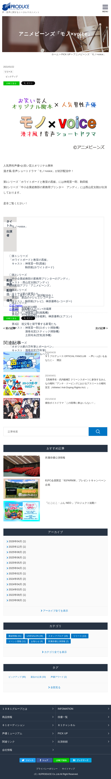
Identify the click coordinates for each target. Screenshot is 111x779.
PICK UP (66, 54)
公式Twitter (15, 305)
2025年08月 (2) (17, 552)
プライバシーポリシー (47, 769)
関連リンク (8, 741)
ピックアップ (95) (17, 677)
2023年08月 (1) (17, 600)
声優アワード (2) (59, 677)
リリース (8, 72)
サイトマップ (68, 769)
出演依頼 (63, 741)
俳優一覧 (63, 717)
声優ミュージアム (12, 733)
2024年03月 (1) (17, 589)
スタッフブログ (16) (58, 636)
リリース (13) (79, 636)
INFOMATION (65, 708)
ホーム (55, 54)
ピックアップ (12, 76)
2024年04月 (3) (17, 584)
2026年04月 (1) (17, 541)
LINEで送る (11, 83)
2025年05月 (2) (17, 562)
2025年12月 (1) (17, 546)
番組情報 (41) (14, 636)
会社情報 (7, 749)
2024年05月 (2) (17, 578)
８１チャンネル (66, 725)
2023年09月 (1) (17, 594)
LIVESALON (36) (35, 636)
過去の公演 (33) (38, 677)
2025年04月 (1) (17, 568)
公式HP (13, 309)
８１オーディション (13, 725)
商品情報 (7, 717)
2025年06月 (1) (17, 557)
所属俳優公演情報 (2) (58, 641)
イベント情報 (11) (17, 641)
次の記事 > (101, 328)
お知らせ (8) (37, 641)
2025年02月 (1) (17, 573)
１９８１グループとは (14, 708)
